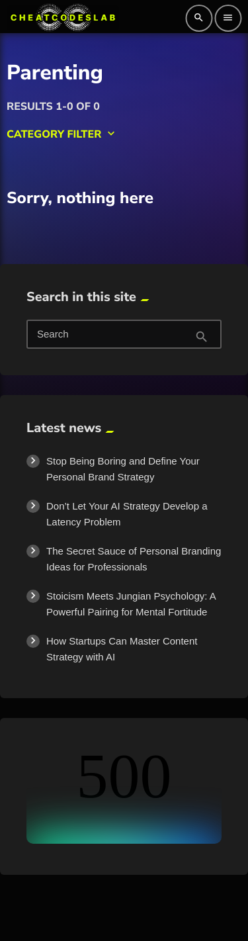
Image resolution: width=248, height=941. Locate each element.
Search (53, 334)
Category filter (62, 134)
